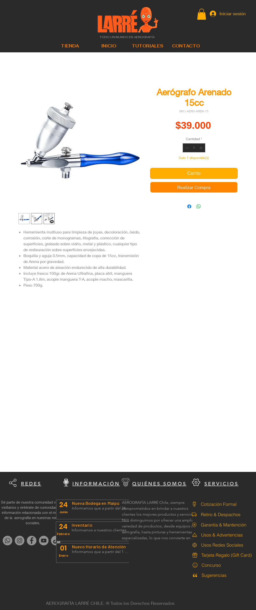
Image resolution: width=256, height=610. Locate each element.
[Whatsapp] (7, 540)
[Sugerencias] (221, 575)
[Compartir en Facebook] (189, 206)
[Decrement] (186, 148)
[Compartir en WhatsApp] (199, 206)
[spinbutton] (194, 148)
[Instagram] (19, 540)
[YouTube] (43, 540)
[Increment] (201, 148)
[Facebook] (31, 540)
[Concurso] (221, 565)
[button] (201, 14)
